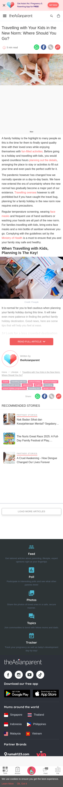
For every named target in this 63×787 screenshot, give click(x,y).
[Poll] (31, 576)
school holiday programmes (14, 388)
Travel (5, 382)
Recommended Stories (21, 405)
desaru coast (48, 388)
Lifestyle (14, 372)
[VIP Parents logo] (41, 755)
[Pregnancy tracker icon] (31, 770)
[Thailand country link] (36, 715)
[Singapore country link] (13, 715)
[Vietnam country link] (34, 734)
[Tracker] (31, 641)
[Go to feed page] (21, 16)
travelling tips (34, 388)
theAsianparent (30, 360)
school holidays (50, 382)
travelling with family (11, 385)
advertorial (27, 385)
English (38, 385)
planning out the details (43, 160)
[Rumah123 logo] (16, 755)
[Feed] (31, 553)
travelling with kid (19, 382)
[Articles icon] (17, 771)
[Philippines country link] (36, 724)
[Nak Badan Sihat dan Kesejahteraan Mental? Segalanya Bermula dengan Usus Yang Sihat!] (31, 419)
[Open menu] (5, 16)
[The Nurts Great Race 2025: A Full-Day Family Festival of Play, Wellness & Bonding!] (31, 438)
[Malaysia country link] (12, 734)
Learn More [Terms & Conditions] (8, 783)
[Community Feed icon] (45, 771)
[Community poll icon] (57, 771)
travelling (48, 385)
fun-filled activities (32, 151)
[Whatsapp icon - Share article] (36, 47)
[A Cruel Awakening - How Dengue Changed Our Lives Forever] (31, 457)
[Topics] (31, 620)
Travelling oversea (25, 192)
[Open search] (51, 16)
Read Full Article (31, 341)
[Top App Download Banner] (31, 5)
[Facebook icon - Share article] (43, 47)
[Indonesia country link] (13, 724)
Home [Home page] (4, 372)
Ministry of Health (12, 238)
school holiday (35, 382)
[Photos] (31, 599)
